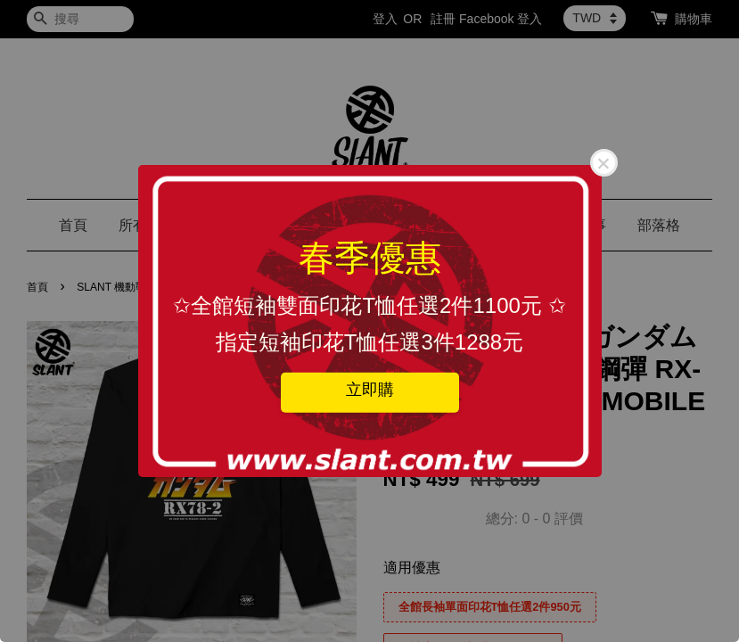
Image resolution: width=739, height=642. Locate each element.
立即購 (370, 389)
